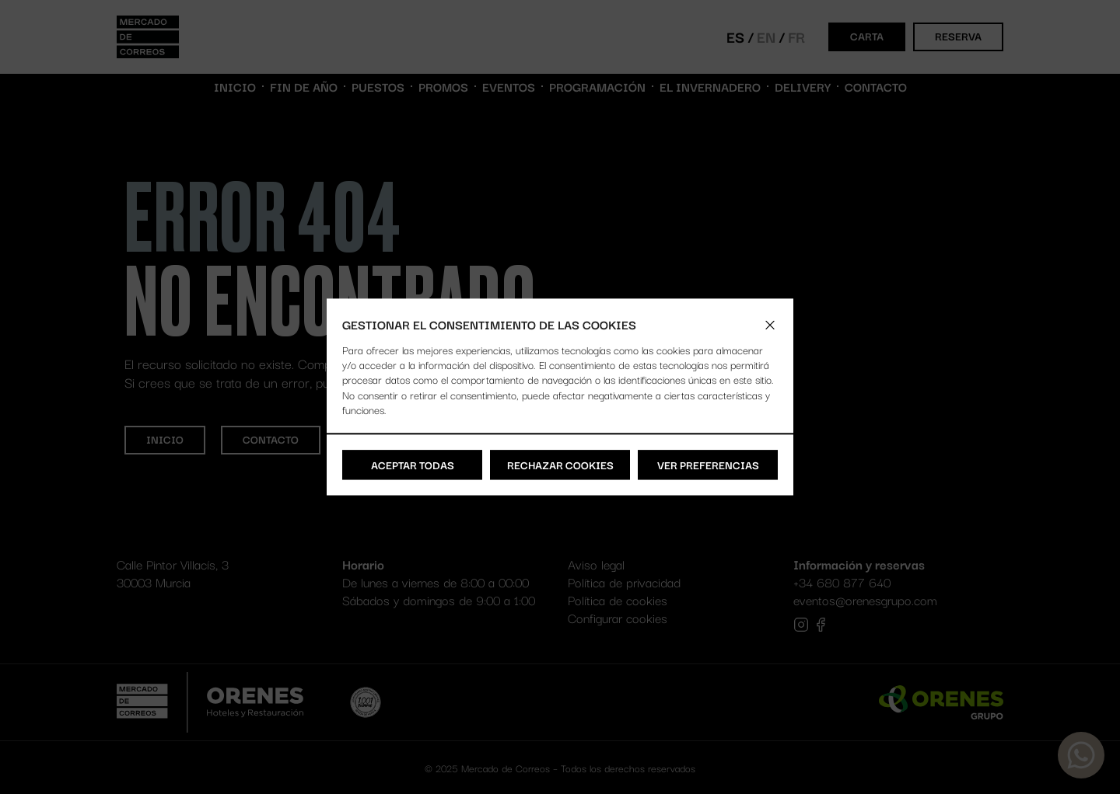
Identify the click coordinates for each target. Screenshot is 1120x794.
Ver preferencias (708, 464)
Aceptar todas (412, 464)
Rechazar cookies (560, 464)
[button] (770, 325)
